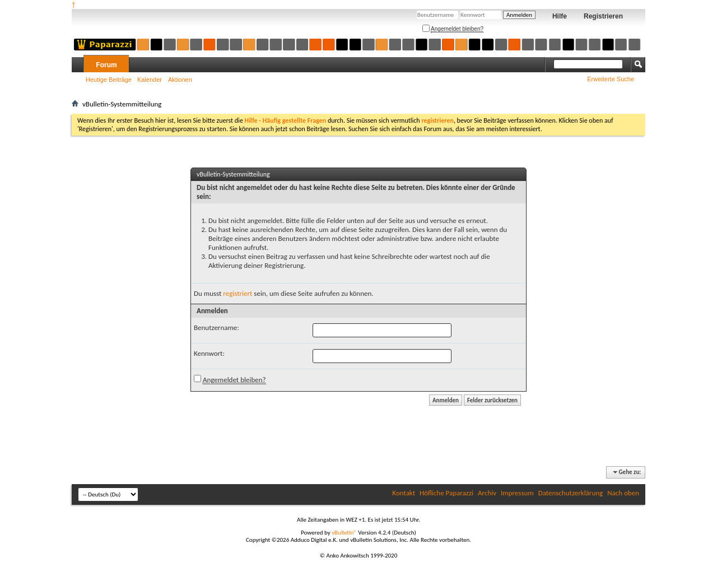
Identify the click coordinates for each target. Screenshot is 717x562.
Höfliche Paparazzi (446, 493)
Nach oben (623, 493)
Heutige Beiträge (109, 79)
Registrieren (603, 16)
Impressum (517, 493)
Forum (106, 65)
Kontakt (403, 493)
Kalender (149, 79)
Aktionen (180, 79)
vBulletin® (344, 532)
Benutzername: (216, 327)
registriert (237, 293)
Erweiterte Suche (610, 79)
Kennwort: (209, 353)
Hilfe (559, 16)
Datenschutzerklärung (570, 493)
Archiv (487, 493)
